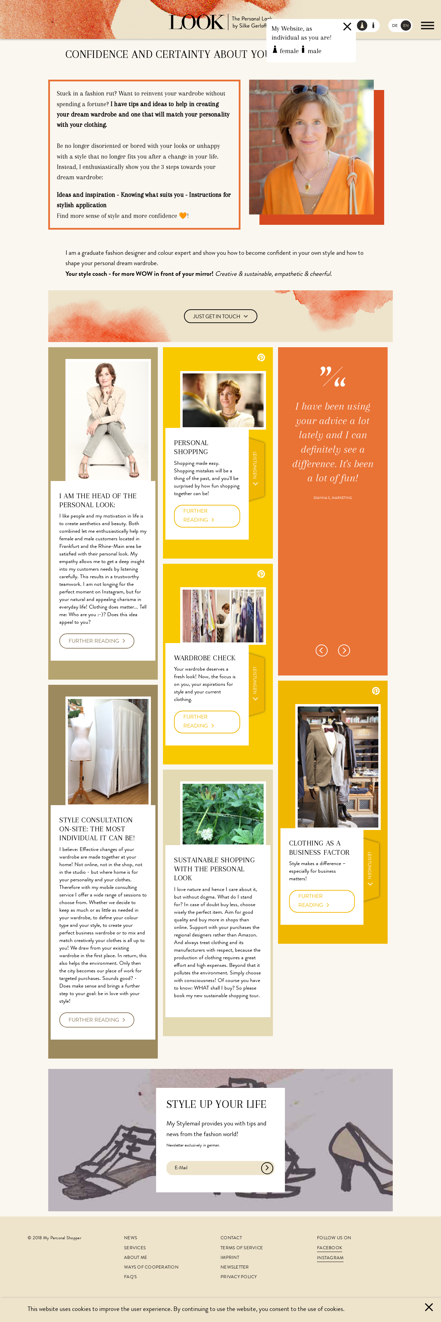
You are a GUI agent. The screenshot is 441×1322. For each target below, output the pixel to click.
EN (406, 26)
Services (135, 1248)
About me (135, 1258)
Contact (231, 1238)
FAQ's (130, 1277)
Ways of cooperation (151, 1267)
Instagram (330, 1258)
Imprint (229, 1258)
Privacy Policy (238, 1277)
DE (395, 26)
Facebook (329, 1248)
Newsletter (234, 1267)
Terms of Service (241, 1248)
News (130, 1238)
